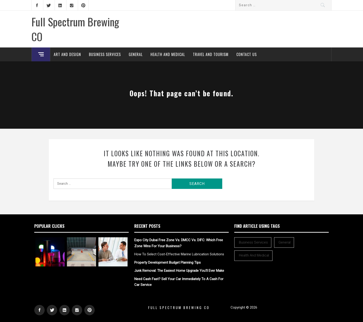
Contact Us (246, 54)
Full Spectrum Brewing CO (75, 29)
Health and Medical (167, 54)
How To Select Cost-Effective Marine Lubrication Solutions (179, 254)
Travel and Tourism (210, 54)
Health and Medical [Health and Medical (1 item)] (254, 255)
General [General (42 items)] (285, 242)
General (136, 54)
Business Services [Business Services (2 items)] (253, 242)
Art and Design (67, 54)
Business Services (105, 54)
